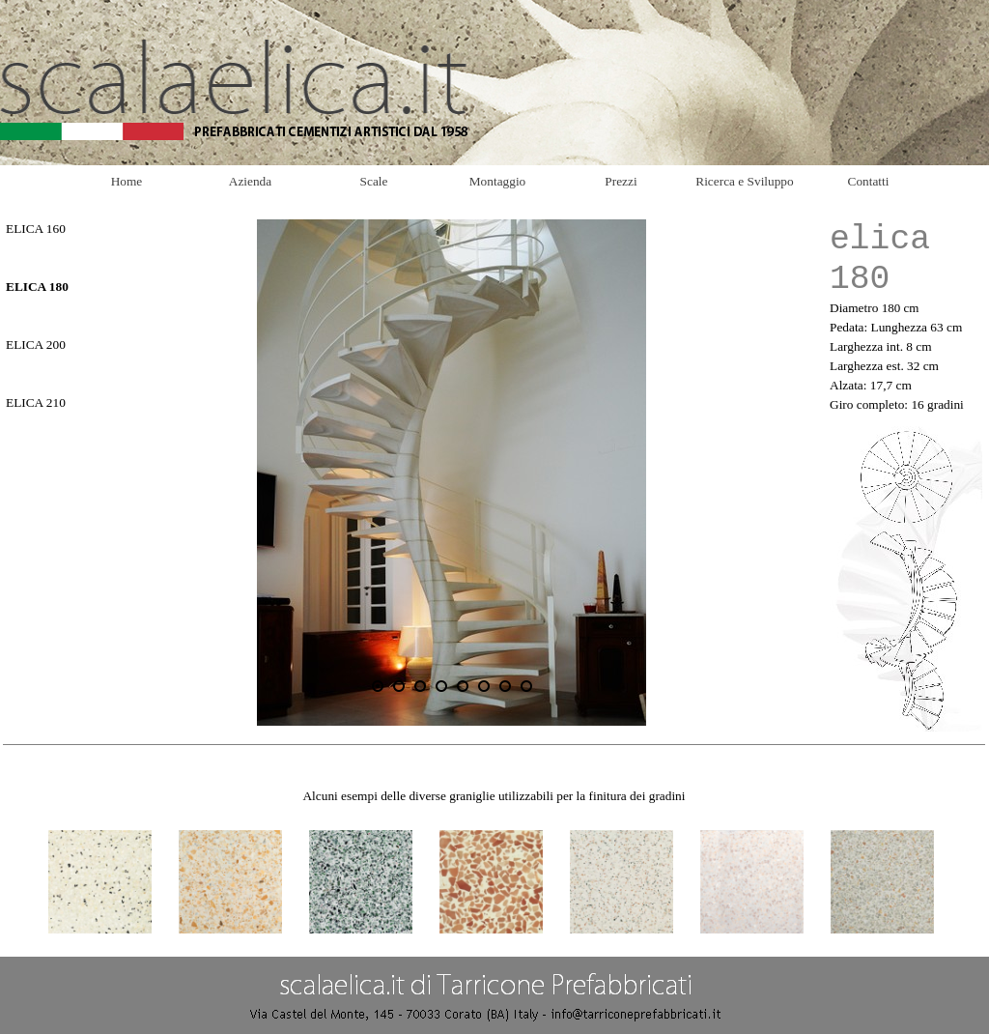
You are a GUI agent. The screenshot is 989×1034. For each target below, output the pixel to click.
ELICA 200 (36, 344)
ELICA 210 (36, 402)
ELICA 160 (36, 228)
